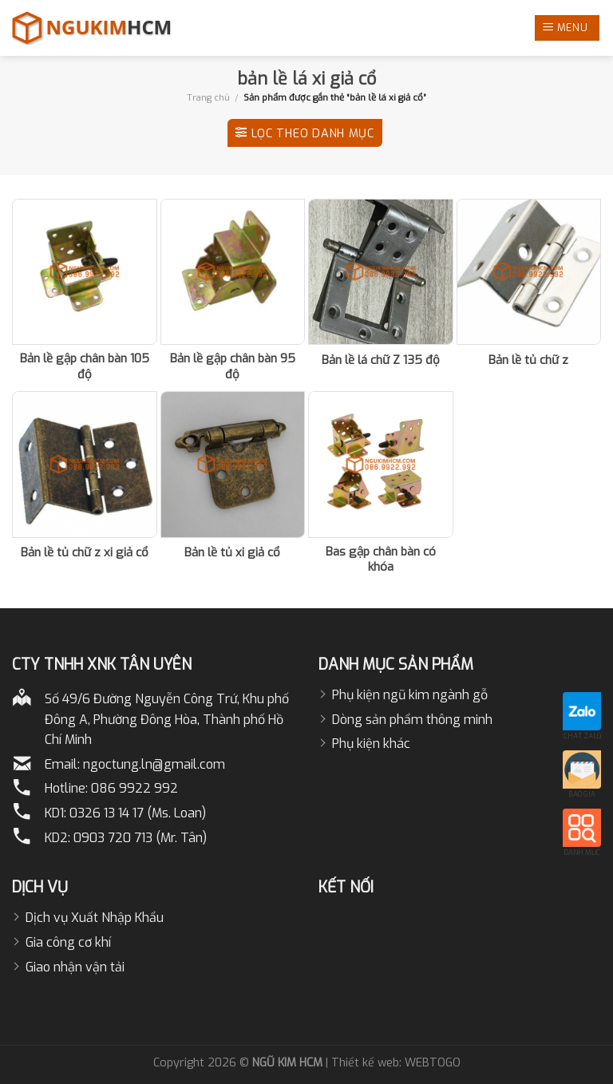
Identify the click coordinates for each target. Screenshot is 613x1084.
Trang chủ (208, 97)
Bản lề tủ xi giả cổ (232, 552)
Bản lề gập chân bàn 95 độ (232, 366)
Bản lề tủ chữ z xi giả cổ (84, 552)
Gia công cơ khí (68, 942)
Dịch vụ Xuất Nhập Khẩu (95, 917)
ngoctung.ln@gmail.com (154, 764)
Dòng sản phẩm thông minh (412, 719)
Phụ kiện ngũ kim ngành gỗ (410, 694)
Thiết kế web (365, 1062)
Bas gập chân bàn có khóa (381, 560)
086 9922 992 (134, 788)
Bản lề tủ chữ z (528, 360)
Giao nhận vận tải (75, 967)
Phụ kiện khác (371, 743)
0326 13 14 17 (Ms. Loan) (137, 813)
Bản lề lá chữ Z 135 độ (381, 360)
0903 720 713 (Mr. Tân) (140, 837)
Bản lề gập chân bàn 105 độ (84, 366)
